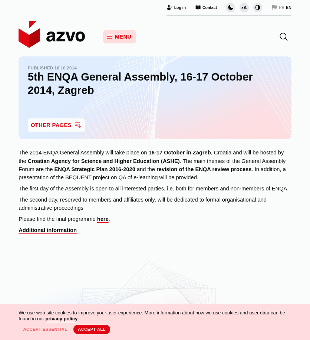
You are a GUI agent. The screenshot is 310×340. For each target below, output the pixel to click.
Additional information (48, 230)
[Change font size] (244, 7)
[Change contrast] (257, 7)
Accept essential (45, 329)
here (103, 219)
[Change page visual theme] (230, 7)
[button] (283, 37)
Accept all (92, 329)
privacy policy (62, 318)
